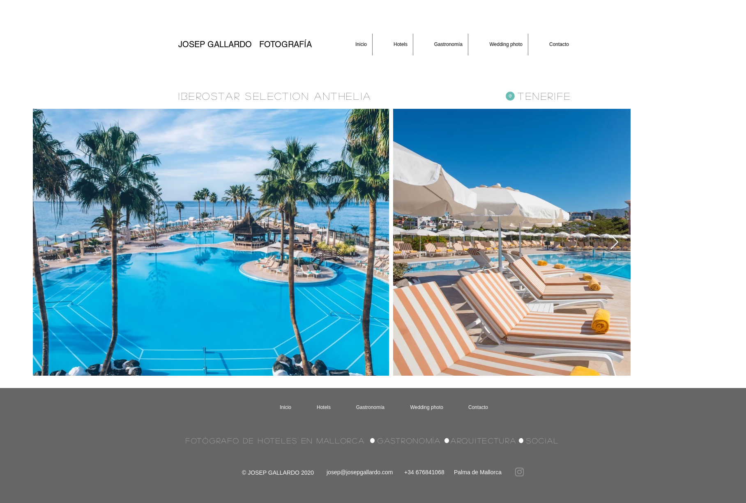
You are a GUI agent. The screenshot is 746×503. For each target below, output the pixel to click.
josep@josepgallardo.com (360, 472)
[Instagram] (519, 472)
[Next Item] (614, 242)
